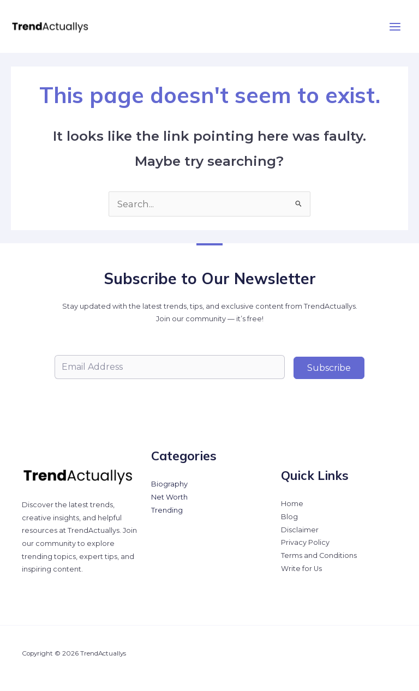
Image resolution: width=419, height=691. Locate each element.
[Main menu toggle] (394, 26)
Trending (167, 510)
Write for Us (301, 568)
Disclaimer (300, 530)
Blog (289, 517)
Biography (169, 484)
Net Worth (169, 497)
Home (292, 504)
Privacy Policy (305, 542)
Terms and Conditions (319, 555)
